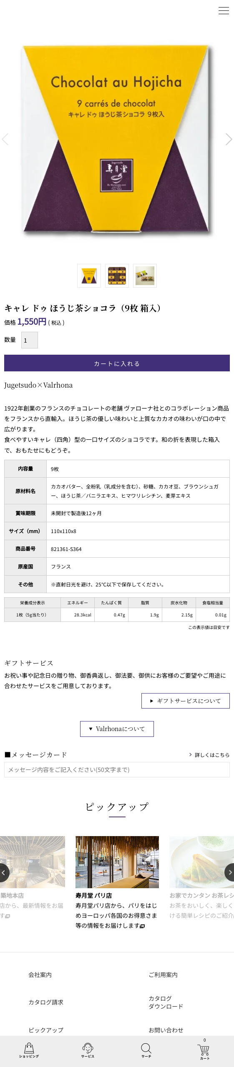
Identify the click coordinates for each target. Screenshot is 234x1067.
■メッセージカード (36, 754)
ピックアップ (117, 806)
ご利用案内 (163, 974)
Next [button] (229, 872)
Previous (5, 139)
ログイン (202, 10)
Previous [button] (5, 872)
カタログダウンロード (166, 1002)
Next (229, 139)
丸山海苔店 (25, 10)
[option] (117, 883)
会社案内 (40, 974)
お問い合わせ (166, 1030)
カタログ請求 (45, 1002)
